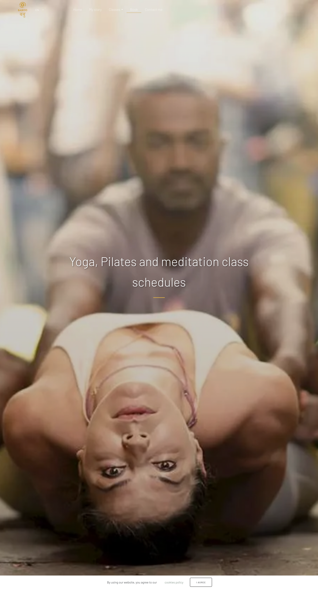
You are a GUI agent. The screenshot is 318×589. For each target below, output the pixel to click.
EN (37, 9)
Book (134, 9)
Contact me (154, 9)
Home (77, 9)
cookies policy (174, 582)
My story (95, 9)
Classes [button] (114, 9)
